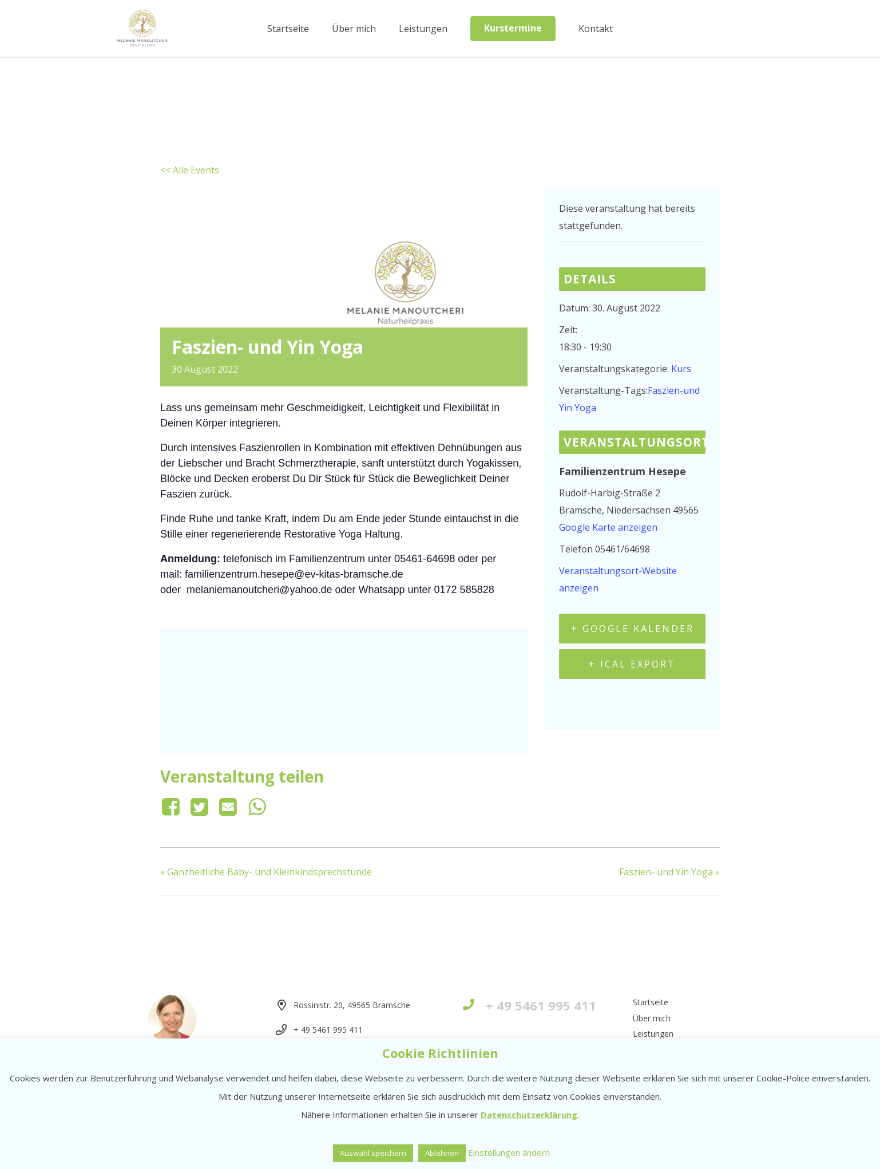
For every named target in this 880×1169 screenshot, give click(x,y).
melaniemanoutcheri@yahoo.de (259, 589)
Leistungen (653, 1033)
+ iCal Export (632, 664)
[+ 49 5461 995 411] (474, 1005)
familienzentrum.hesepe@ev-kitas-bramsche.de (294, 574)
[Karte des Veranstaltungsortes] (344, 687)
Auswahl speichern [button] (373, 1153)
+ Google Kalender (632, 628)
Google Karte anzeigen (608, 527)
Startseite (650, 1002)
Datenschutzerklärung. (530, 1114)
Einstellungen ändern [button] (509, 1152)
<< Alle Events (189, 170)
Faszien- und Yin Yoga (669, 872)
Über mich (652, 1018)
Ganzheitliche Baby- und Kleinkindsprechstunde (266, 872)
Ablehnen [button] (442, 1153)
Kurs (681, 368)
